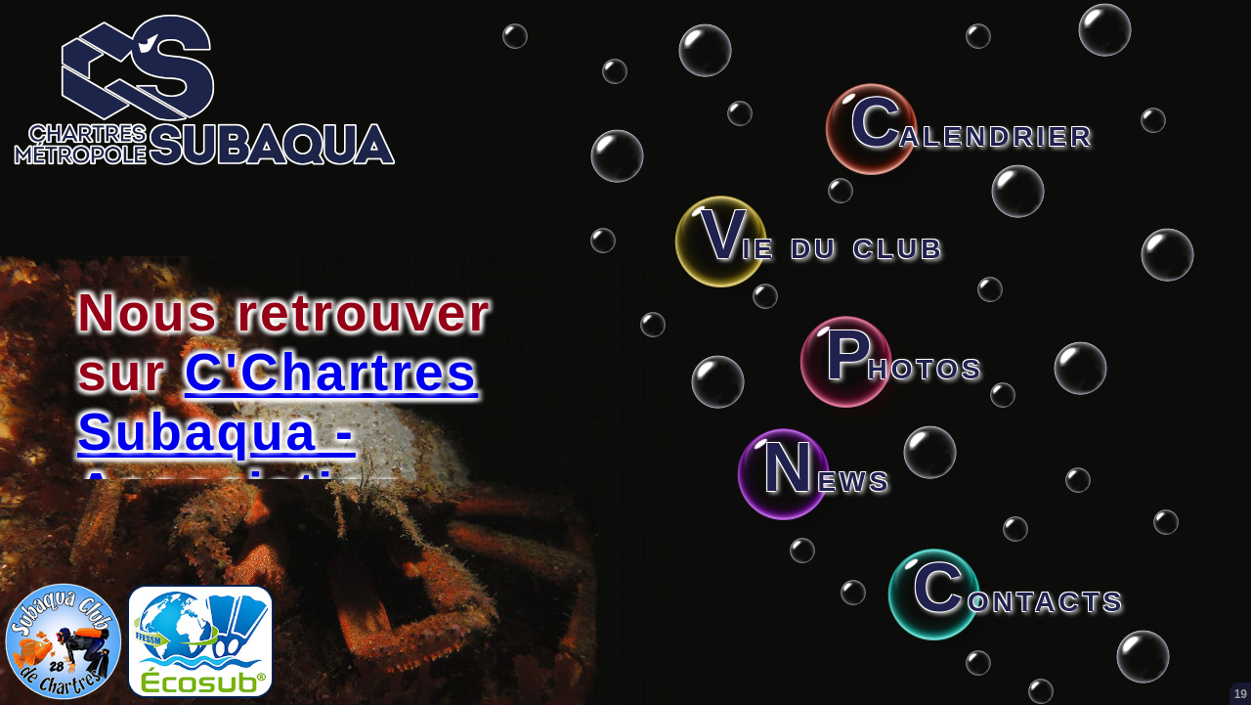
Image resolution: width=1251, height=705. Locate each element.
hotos (904, 364)
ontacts (1019, 597)
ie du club (822, 244)
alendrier (972, 132)
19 (1240, 694)
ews (826, 477)
